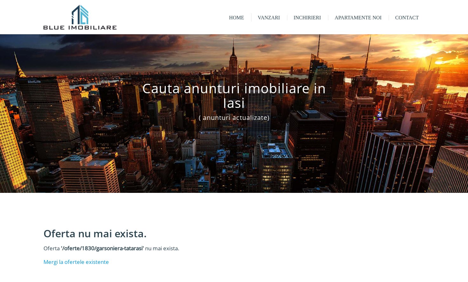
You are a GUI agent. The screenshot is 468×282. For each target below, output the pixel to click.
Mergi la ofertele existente (76, 262)
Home (236, 17)
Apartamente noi (358, 17)
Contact (407, 17)
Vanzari (269, 17)
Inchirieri (307, 17)
